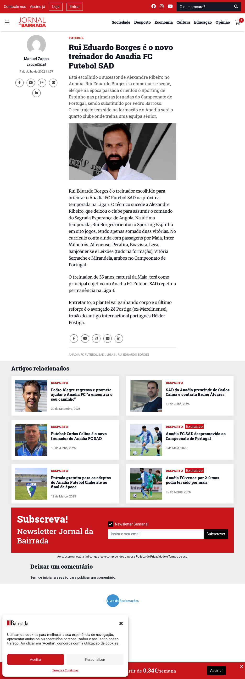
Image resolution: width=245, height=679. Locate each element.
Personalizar (95, 659)
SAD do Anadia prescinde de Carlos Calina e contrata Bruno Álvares (197, 392)
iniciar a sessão (55, 577)
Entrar (75, 6)
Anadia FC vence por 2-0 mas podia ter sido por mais (192, 480)
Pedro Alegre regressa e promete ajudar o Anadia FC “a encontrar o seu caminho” (81, 394)
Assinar (216, 670)
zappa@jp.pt (36, 64)
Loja (56, 6)
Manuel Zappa (36, 59)
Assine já (37, 6)
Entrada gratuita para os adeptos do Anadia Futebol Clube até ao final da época (81, 482)
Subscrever (215, 534)
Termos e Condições (65, 670)
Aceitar (35, 659)
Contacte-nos (15, 6)
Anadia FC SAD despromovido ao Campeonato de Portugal (196, 436)
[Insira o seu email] (156, 534)
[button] (121, 623)
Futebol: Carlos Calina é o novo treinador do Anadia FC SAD (79, 436)
